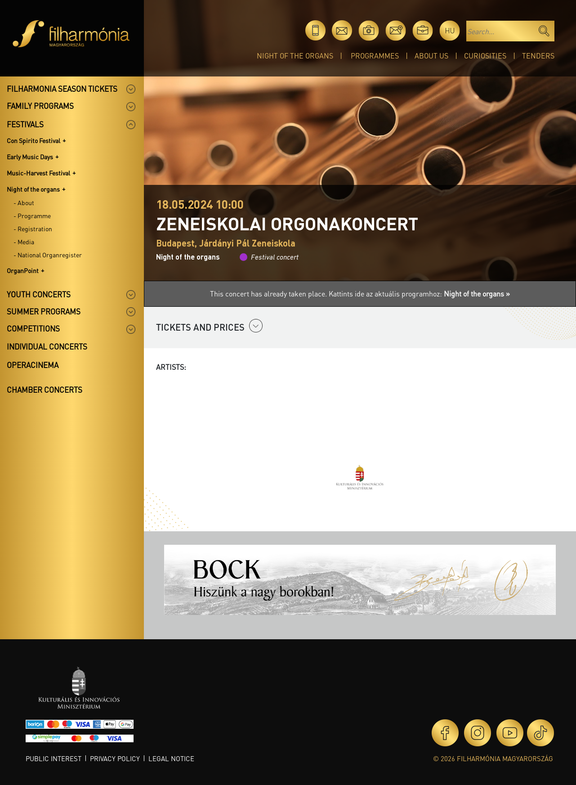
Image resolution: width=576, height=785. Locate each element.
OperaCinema (32, 365)
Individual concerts (47, 346)
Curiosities (485, 55)
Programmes (375, 55)
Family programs (40, 106)
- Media (23, 242)
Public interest (53, 758)
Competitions (33, 328)
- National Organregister (47, 255)
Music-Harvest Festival (38, 173)
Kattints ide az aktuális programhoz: (419, 293)
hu (450, 30)
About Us (431, 55)
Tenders (538, 55)
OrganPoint (23, 270)
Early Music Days (30, 157)
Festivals (25, 124)
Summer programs (43, 311)
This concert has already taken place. (269, 293)
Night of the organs (295, 55)
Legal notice (171, 758)
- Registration (32, 228)
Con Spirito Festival (33, 140)
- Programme (32, 215)
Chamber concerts (44, 390)
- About (23, 202)
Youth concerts (39, 294)
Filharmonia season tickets (62, 89)
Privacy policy (115, 758)
